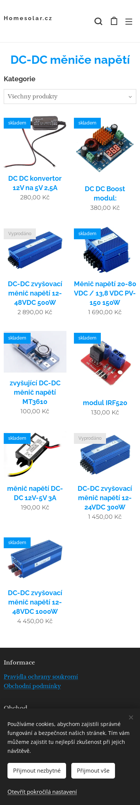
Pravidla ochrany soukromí (41, 676)
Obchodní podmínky (32, 686)
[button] (98, 21)
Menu (128, 21)
